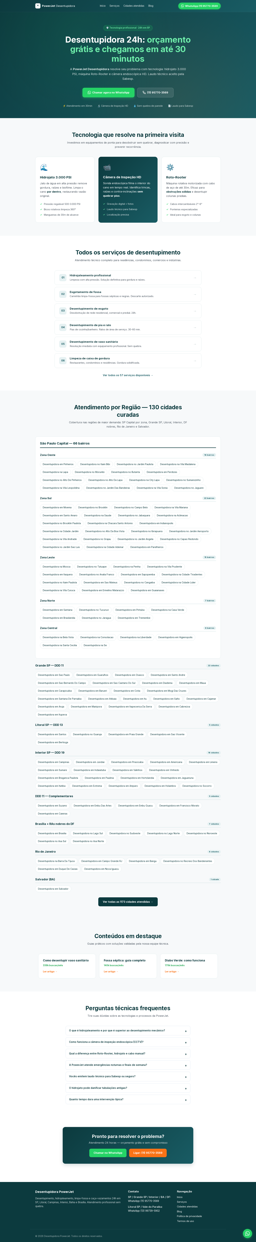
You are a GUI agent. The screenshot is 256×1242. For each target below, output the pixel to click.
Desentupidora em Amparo (123, 785)
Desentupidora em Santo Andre (168, 675)
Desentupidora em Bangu (143, 861)
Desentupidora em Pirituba (130, 609)
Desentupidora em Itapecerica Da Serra (130, 706)
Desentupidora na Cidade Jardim (61, 531)
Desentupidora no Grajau (97, 539)
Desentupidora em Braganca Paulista (58, 777)
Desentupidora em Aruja (51, 706)
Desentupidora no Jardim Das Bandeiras (108, 487)
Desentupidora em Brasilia (52, 833)
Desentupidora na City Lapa (144, 480)
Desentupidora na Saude (97, 515)
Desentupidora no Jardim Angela (135, 539)
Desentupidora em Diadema (157, 683)
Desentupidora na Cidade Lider (179, 582)
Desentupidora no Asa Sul (52, 841)
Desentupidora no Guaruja (87, 734)
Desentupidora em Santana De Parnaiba (59, 698)
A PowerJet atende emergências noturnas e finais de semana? (108, 1064)
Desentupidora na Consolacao (96, 637)
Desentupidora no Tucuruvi (94, 609)
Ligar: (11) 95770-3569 (147, 1152)
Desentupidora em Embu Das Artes (93, 805)
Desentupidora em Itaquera (57, 574)
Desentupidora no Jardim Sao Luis (61, 547)
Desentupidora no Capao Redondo (179, 539)
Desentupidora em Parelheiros (146, 547)
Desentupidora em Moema (57, 507)
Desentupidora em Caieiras (52, 813)
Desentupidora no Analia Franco (96, 574)
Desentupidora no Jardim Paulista (135, 464)
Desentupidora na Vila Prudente (164, 566)
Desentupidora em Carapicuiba (55, 690)
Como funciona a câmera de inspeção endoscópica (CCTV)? (106, 1041)
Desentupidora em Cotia (127, 690)
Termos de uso (185, 1221)
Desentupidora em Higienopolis (175, 637)
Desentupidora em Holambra (160, 785)
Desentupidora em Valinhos (127, 770)
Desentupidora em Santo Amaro (60, 515)
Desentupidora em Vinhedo (164, 770)
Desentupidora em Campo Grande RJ (101, 861)
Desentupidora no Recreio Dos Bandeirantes (187, 861)
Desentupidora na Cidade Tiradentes (182, 574)
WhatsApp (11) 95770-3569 (143, 1201)
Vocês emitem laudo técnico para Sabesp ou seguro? (102, 1076)
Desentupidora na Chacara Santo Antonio (110, 523)
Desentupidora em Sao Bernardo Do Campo (62, 683)
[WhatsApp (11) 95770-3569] (199, 6)
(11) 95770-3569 (155, 92)
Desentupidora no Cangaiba (139, 582)
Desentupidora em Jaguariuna (177, 777)
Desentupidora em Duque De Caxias (58, 868)
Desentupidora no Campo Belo (131, 507)
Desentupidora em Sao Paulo (54, 675)
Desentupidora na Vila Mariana (171, 507)
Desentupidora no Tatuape (92, 566)
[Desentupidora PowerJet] (55, 5)
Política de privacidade (189, 1216)
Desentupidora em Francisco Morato (179, 805)
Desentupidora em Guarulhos (92, 675)
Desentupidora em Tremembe (134, 617)
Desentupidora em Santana (57, 609)
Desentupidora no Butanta (125, 472)
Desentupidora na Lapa (55, 472)
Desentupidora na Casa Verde (167, 609)
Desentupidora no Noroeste (202, 833)
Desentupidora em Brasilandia (59, 617)
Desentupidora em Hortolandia (137, 777)
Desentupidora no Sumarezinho (183, 480)
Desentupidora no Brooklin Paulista (62, 523)
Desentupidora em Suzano (52, 805)
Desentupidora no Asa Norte (88, 841)
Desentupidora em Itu (135, 698)
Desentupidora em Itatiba (51, 785)
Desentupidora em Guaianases (147, 590)
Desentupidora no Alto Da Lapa (105, 480)
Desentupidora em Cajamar (201, 698)
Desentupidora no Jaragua (96, 617)
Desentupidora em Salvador (53, 888)
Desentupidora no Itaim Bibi (95, 464)
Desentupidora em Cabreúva (174, 706)
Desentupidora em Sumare (52, 770)
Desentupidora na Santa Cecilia (60, 645)
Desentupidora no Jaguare (189, 487)
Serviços (115, 5)
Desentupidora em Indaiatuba (90, 770)
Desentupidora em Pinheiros (58, 464)
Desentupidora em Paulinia (99, 777)
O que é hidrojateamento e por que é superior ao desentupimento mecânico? (117, 1030)
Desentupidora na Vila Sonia (152, 487)
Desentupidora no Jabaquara (134, 515)
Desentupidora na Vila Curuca (59, 590)
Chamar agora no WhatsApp (108, 92)
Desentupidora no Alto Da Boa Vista (104, 531)
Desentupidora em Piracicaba (127, 762)
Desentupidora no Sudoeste (125, 833)
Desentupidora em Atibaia (102, 698)
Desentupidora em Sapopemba (138, 574)
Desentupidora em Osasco (129, 675)
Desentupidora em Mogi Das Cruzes (166, 690)
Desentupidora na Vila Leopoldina (61, 487)
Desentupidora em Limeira (203, 762)
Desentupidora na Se (95, 645)
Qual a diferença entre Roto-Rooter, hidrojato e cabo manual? (107, 1053)
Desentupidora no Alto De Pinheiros (62, 480)
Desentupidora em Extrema (87, 785)
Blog (150, 5)
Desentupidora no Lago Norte (163, 833)
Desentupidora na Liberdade (136, 637)
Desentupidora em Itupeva (52, 714)
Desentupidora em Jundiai (90, 762)
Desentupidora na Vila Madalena (177, 464)
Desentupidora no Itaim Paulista (60, 582)
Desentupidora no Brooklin (92, 507)
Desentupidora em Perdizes (162, 472)
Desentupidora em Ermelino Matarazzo (103, 590)
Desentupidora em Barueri (93, 690)
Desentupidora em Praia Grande (126, 734)
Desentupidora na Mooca (56, 566)
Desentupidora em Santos (52, 734)
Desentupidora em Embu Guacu (135, 805)
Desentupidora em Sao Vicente (167, 734)
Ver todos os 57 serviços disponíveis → (128, 375)
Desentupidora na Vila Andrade (60, 539)
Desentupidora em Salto (166, 698)
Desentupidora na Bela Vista (58, 637)
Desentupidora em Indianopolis (156, 523)
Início (103, 5)
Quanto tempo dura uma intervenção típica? (96, 1099)
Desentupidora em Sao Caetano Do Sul (114, 683)
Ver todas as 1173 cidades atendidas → (128, 901)
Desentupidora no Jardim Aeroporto (189, 531)
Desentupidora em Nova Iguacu (101, 868)
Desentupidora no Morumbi (89, 472)
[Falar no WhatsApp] (247, 1233)
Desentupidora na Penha (126, 566)
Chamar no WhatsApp (108, 1152)
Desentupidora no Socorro (197, 785)
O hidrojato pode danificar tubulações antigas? (98, 1087)
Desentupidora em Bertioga (53, 742)
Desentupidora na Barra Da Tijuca (56, 861)
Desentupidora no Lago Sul (88, 833)
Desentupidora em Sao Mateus (100, 582)
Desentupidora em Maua (192, 683)
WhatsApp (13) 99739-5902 (144, 1210)
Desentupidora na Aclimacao (172, 515)
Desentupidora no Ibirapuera (146, 531)
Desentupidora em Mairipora (86, 706)
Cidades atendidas (133, 5)
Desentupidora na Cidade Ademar (105, 547)
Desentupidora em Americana (166, 762)
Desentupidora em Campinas (53, 762)
